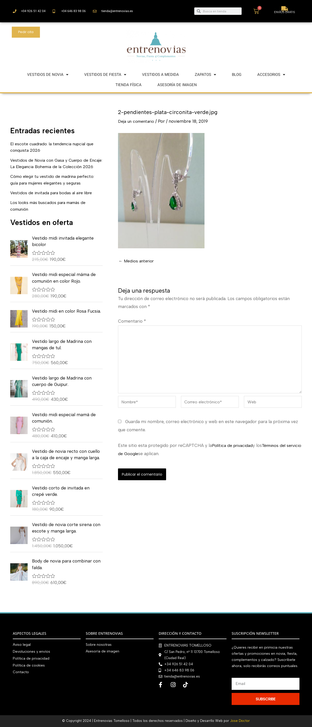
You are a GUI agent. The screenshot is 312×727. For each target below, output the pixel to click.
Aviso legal (22, 644)
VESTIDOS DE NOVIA (47, 74)
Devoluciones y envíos (31, 651)
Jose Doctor (240, 721)
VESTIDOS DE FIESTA (105, 74)
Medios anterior (137, 261)
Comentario (132, 321)
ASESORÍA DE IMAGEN (177, 85)
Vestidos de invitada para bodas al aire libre (54, 199)
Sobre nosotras (99, 644)
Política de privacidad (233, 449)
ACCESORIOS (271, 74)
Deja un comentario (138, 121)
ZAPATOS (205, 74)
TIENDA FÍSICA (128, 85)
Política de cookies (29, 664)
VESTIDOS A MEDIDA (160, 74)
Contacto (21, 671)
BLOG (236, 74)
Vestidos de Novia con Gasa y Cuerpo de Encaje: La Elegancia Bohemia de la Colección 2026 (51, 167)
